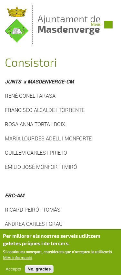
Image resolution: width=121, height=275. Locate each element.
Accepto (13, 271)
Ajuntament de (69, 24)
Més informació (17, 260)
